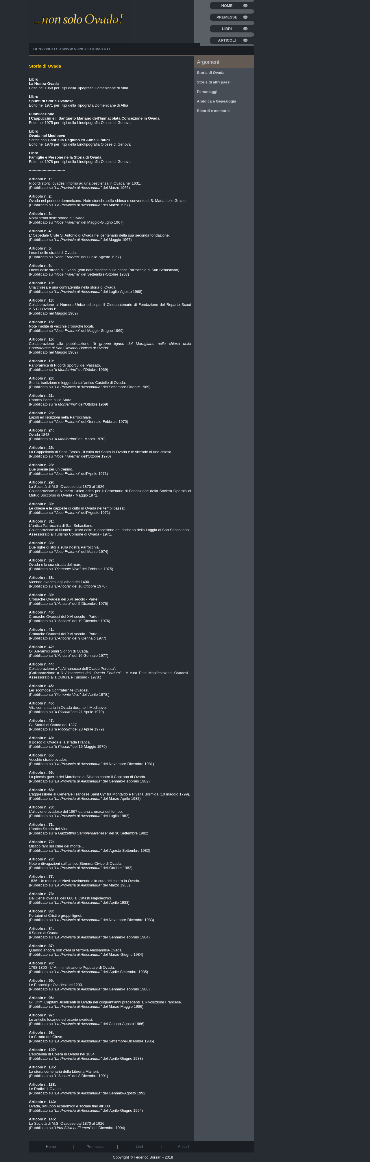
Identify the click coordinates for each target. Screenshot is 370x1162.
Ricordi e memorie (213, 111)
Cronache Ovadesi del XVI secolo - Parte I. (65, 597)
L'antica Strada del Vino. (49, 826)
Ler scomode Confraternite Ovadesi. (59, 688)
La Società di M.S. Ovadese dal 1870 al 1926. (67, 484)
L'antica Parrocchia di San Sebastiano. (61, 523)
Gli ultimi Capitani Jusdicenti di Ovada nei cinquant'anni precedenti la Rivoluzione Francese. (105, 1000)
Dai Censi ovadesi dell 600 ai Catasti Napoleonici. (70, 896)
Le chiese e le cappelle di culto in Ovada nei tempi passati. (77, 506)
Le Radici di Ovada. (45, 1086)
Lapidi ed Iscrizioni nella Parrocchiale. (60, 415)
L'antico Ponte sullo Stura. (51, 397)
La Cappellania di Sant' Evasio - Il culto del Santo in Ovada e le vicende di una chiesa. (100, 449)
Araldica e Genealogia (216, 101)
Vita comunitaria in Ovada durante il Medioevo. (68, 705)
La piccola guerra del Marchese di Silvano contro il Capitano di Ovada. (87, 774)
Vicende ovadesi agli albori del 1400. (59, 579)
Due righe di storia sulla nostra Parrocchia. (64, 545)
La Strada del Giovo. (46, 1034)
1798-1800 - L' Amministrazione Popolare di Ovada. (72, 965)
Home (227, 5)
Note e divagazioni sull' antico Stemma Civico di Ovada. (75, 861)
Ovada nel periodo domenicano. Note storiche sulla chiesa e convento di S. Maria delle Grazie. (108, 198)
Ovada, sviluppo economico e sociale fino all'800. (70, 1104)
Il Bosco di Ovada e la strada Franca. (60, 740)
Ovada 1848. (41, 432)
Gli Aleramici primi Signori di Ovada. (59, 649)
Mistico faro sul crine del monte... (56, 844)
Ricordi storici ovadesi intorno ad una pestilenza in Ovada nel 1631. (85, 181)
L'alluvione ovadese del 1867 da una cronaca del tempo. (76, 809)
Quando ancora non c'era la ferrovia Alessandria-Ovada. (76, 948)
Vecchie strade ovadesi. (49, 757)
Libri (227, 29)
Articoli (227, 40)
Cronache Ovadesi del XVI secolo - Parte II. (65, 614)
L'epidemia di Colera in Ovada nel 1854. (62, 1052)
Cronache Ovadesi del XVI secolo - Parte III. (66, 631)
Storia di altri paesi (213, 82)
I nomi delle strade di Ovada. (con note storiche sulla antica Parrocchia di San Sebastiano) (104, 267)
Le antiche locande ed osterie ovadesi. (61, 1017)
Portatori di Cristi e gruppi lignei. (55, 913)
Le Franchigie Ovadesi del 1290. (56, 982)
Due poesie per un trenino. (51, 467)
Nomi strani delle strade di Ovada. (57, 215)
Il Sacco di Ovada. (44, 930)
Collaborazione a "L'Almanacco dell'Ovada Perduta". (72, 666)
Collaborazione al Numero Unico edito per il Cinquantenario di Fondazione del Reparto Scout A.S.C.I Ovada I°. (110, 304)
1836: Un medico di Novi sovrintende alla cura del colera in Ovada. (84, 878)
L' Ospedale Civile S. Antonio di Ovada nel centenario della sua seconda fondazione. (99, 233)
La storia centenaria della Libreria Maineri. (64, 1069)
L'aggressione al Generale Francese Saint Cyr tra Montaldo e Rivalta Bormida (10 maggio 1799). (109, 792)
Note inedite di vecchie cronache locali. (61, 324)
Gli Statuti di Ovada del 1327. (53, 722)
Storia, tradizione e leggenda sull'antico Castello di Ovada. (77, 380)
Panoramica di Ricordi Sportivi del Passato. (65, 363)
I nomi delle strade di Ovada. (53, 250)
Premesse (227, 17)
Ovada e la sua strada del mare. (55, 562)
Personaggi (207, 92)
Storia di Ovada (210, 72)
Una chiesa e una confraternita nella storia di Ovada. (72, 285)
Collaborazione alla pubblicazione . (110, 343)
